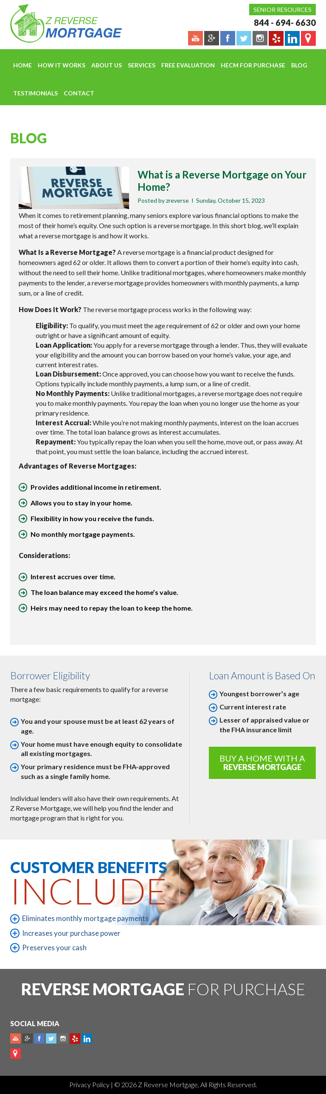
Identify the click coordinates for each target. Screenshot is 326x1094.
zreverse (177, 200)
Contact (79, 93)
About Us (106, 65)
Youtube (15, 1038)
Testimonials (35, 93)
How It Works (61, 65)
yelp (75, 1038)
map (15, 1053)
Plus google (27, 1038)
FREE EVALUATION (188, 65)
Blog (299, 65)
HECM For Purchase (253, 65)
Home (22, 65)
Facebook (39, 1038)
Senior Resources (282, 9)
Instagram (63, 1038)
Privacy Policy (90, 1084)
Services (141, 65)
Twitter (51, 1038)
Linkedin (87, 1038)
